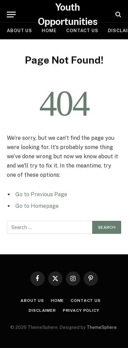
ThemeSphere (102, 327)
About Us (19, 30)
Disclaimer (42, 310)
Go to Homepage (37, 206)
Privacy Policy (81, 310)
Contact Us (82, 30)
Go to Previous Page (41, 194)
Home (49, 30)
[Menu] (11, 14)
